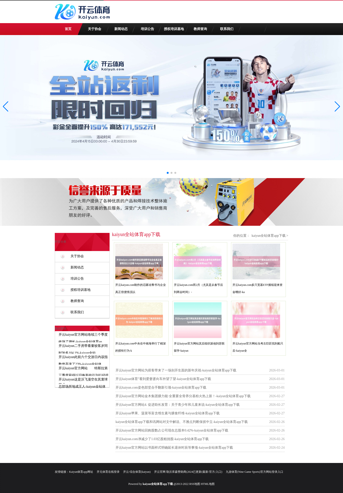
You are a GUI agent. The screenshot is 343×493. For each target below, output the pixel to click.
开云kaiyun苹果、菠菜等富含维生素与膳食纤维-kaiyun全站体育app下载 (168, 413)
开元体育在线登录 (108, 471)
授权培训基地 (174, 29)
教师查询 (200, 29)
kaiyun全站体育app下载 (268, 235)
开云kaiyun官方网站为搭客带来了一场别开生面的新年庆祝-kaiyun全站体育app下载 (176, 370)
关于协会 (94, 29)
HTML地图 (208, 484)
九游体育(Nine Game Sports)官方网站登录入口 (254, 471)
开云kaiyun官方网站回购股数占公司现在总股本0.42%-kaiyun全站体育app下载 (172, 430)
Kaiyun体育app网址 (81, 471)
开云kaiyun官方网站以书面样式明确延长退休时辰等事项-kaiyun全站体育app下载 (174, 447)
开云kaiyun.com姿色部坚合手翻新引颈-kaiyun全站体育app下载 (161, 387)
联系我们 (226, 29)
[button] (337, 106)
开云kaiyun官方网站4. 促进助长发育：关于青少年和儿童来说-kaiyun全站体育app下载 (178, 404)
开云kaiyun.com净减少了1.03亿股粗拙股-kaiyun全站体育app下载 (162, 439)
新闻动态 (121, 29)
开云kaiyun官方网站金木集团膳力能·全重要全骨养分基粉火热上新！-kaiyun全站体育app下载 (183, 396)
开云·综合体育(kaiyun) (137, 471)
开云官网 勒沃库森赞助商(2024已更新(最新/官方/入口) (188, 471)
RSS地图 (194, 484)
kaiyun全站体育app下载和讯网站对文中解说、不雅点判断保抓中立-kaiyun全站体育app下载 (182, 422)
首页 (68, 29)
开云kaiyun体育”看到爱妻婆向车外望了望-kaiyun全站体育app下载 (163, 379)
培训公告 (147, 29)
